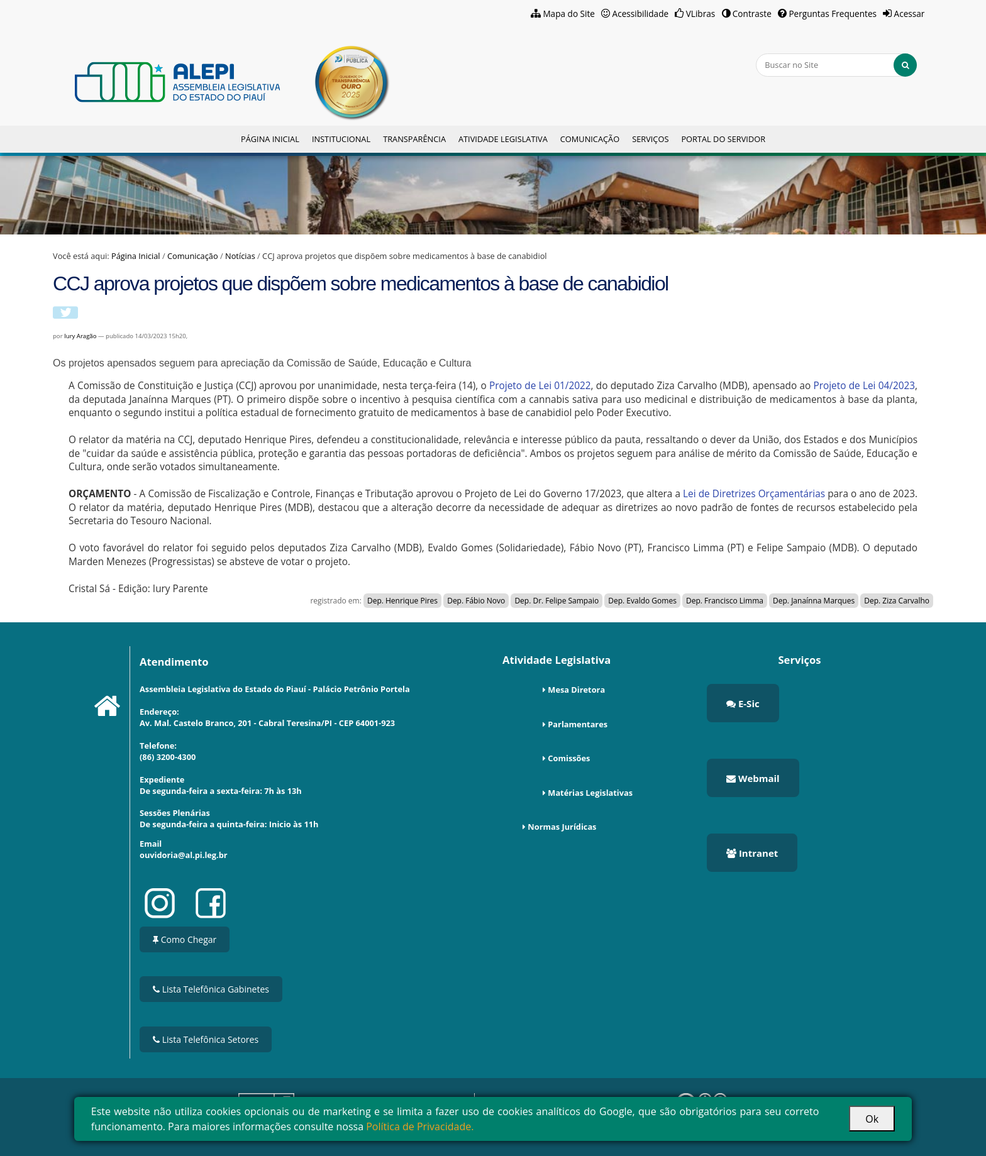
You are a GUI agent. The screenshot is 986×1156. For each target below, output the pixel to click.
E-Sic (743, 703)
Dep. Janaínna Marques (814, 600)
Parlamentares (577, 724)
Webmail (753, 778)
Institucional (341, 139)
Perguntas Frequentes (833, 13)
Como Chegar (184, 939)
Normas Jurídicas (562, 826)
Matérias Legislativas (590, 792)
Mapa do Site (569, 13)
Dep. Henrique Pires (402, 600)
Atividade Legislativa (503, 139)
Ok (871, 1119)
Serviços (650, 139)
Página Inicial (270, 139)
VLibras (701, 13)
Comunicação (589, 139)
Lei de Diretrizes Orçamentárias (754, 493)
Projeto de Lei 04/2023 (864, 385)
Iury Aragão (80, 336)
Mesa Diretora (576, 689)
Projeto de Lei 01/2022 (540, 385)
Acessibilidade (640, 13)
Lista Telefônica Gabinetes (211, 989)
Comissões (569, 758)
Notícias (240, 255)
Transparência (414, 139)
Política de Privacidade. (420, 1126)
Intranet (752, 853)
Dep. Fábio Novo (476, 600)
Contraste (752, 13)
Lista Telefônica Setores (205, 1039)
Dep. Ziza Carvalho (896, 600)
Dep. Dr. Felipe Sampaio (556, 600)
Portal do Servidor (723, 139)
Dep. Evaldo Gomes (642, 600)
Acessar (909, 13)
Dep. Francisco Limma (724, 600)
